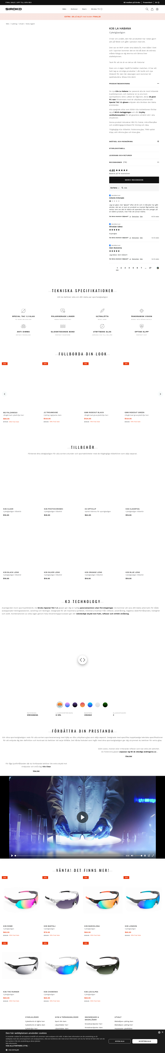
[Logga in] (157, 9)
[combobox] (159, 1032)
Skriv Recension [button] (134, 180)
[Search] (147, 9)
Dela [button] (141, 216)
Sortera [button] (115, 188)
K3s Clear (8, 509)
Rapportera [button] (135, 216)
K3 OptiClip (90, 509)
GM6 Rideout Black (94, 412)
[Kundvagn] (152, 9)
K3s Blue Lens (133, 572)
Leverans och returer (120, 155)
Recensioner (124, 162)
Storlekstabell (117, 148)
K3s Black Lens (11, 572)
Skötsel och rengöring (121, 141)
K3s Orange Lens (93, 572)
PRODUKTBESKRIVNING (119, 84)
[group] (134, 170)
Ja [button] (130, 216)
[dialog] (82, 1041)
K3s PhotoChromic (53, 509)
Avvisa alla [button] (119, 1041)
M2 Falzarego (10, 412)
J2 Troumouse (51, 412)
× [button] (162, 1032)
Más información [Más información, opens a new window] (11, 1043)
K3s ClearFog (133, 509)
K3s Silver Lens (52, 572)
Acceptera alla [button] (145, 1041)
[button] (117, 268)
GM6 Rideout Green (134, 412)
